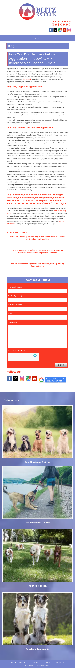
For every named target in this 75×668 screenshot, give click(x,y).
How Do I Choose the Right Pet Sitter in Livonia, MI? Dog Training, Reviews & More (38, 265)
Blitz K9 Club (27, 79)
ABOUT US (22, 663)
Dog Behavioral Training (37, 522)
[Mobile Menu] (37, 38)
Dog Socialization (37, 586)
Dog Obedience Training (37, 462)
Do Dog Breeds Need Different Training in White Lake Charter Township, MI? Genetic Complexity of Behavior (37, 251)
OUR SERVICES (36, 663)
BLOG (48, 663)
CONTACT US (59, 663)
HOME (11, 663)
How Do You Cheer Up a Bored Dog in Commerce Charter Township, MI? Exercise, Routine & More (37, 238)
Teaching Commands (37, 649)
